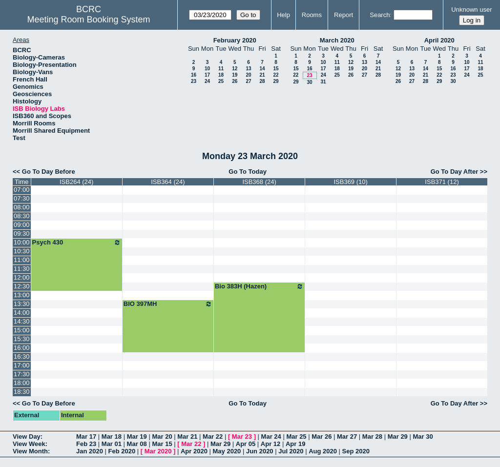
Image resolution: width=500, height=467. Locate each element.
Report (343, 15)
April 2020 (439, 40)
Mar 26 (322, 436)
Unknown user (471, 9)
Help (283, 15)
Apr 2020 (194, 451)
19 (234, 75)
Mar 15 (162, 443)
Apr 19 (295, 443)
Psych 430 (76, 242)
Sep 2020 (356, 451)
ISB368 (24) (259, 181)
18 (221, 75)
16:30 (22, 356)
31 (323, 81)
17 (207, 75)
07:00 (22, 189)
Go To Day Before (48, 171)
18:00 (22, 382)
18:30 (22, 391)
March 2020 (337, 40)
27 (248, 81)
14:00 (22, 312)
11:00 (22, 260)
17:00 (22, 365)
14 (262, 68)
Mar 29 (398, 436)
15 (275, 68)
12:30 (22, 286)
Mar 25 (296, 436)
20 (248, 75)
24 (207, 81)
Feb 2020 (122, 451)
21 (262, 75)
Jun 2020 (259, 451)
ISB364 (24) (168, 181)
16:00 (22, 347)
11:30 (22, 268)
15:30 (22, 339)
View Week (29, 443)
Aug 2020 (323, 451)
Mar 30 (423, 436)
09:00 (22, 224)
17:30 (22, 374)
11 (221, 68)
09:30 (22, 233)
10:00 (22, 242)
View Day (27, 436)
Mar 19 (137, 436)
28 (262, 81)
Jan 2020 (89, 451)
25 (221, 81)
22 (275, 75)
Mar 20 (162, 436)
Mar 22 (213, 436)
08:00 (22, 207)
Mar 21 (187, 436)
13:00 (22, 295)
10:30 (22, 251)
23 (193, 81)
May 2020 (227, 451)
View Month (30, 451)
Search (380, 15)
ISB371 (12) (441, 181)
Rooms (312, 15)
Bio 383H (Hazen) (259, 286)
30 (309, 82)
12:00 (22, 277)
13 (248, 68)
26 (234, 81)
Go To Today (248, 171)
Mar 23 (242, 436)
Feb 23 (86, 443)
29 (275, 81)
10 (207, 68)
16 (193, 75)
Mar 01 (112, 443)
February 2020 (234, 40)
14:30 (22, 321)
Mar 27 (347, 436)
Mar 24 (271, 436)
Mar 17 (86, 436)
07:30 (22, 198)
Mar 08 (137, 443)
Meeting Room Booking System (88, 19)
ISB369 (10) (350, 181)
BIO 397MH (168, 304)
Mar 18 (112, 436)
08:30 (22, 216)
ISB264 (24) (76, 181)
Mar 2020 (158, 451)
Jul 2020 (290, 451)
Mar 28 (372, 436)
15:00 (22, 330)
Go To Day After (455, 171)
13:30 (22, 303)
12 (234, 68)
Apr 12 (270, 443)
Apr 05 (245, 443)
